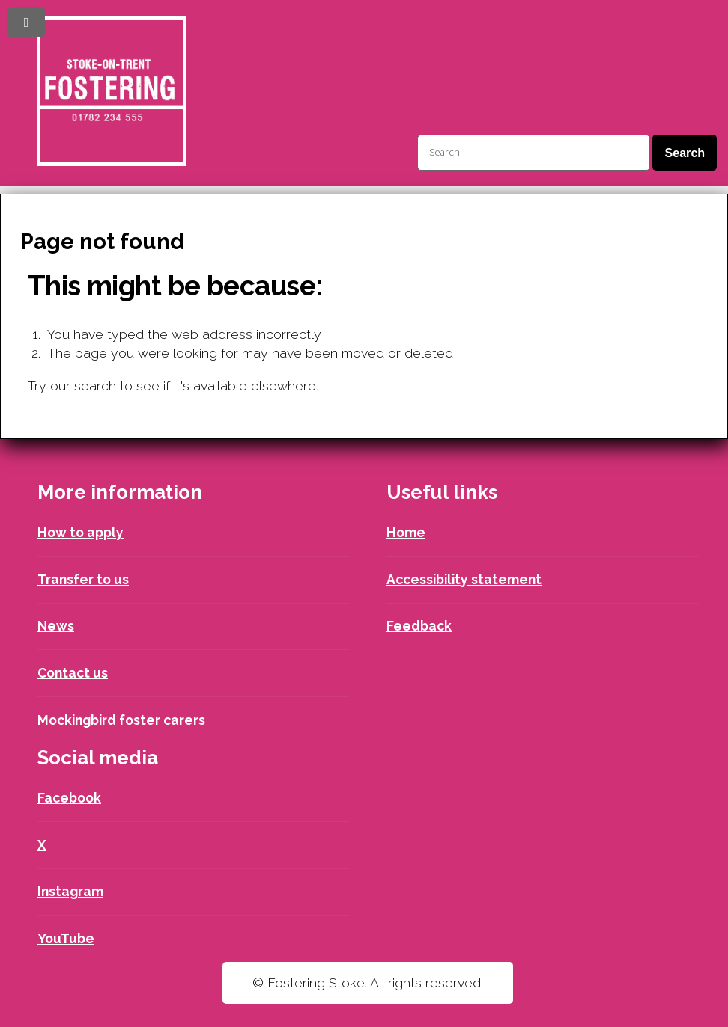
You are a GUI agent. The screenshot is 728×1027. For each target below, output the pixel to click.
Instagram (70, 891)
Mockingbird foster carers (121, 720)
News (55, 626)
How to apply (80, 532)
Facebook (69, 798)
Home (405, 532)
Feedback (419, 626)
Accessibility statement (464, 579)
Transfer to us (83, 579)
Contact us (72, 673)
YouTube (65, 938)
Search (684, 152)
